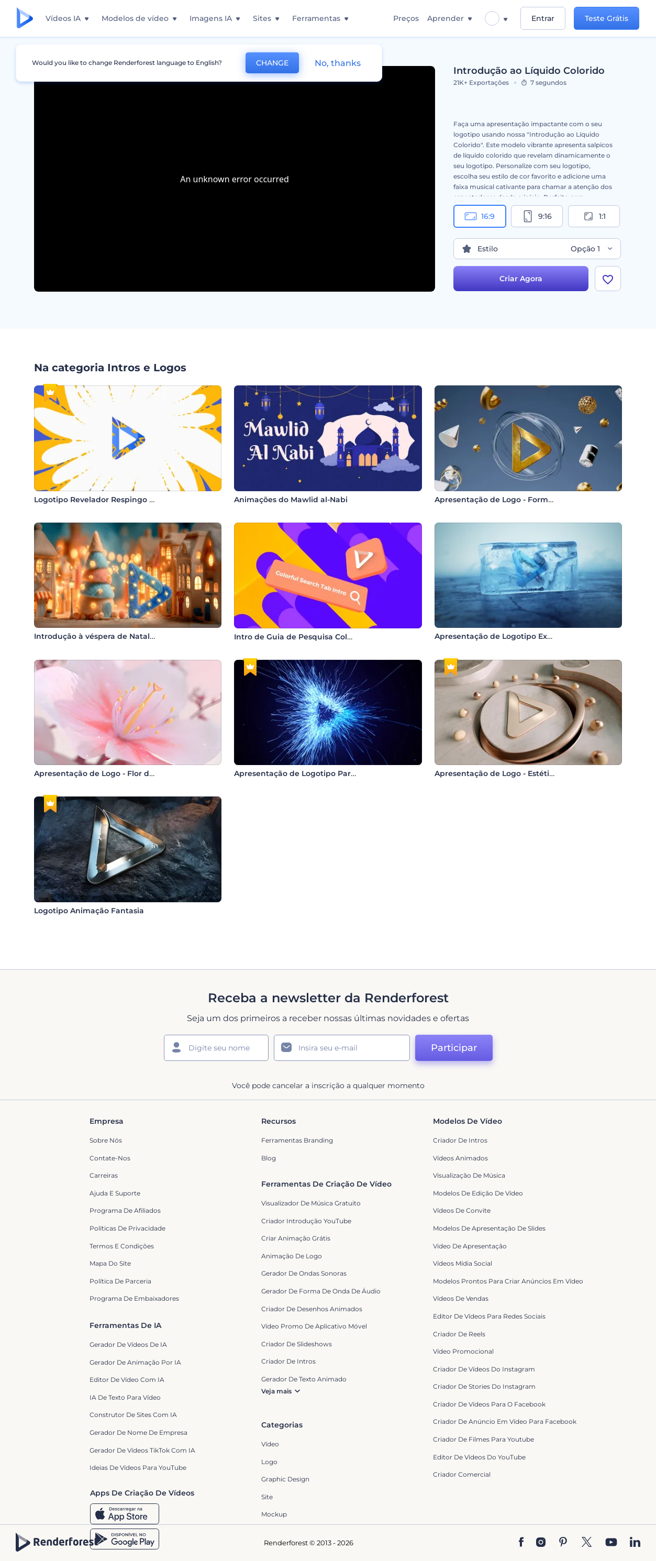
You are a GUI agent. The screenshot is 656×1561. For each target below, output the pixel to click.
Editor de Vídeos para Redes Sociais (489, 1316)
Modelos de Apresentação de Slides (489, 1228)
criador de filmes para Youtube (483, 1439)
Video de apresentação (470, 1246)
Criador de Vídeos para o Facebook (489, 1404)
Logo (269, 1462)
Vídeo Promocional (463, 1351)
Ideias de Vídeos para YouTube (138, 1467)
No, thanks (338, 63)
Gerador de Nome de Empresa (138, 1432)
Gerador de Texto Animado (304, 1379)
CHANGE (272, 63)
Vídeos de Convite (462, 1210)
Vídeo (270, 1444)
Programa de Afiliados (125, 1210)
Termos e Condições (122, 1246)
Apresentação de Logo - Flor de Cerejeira (112, 773)
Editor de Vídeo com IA (127, 1379)
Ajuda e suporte (115, 1193)
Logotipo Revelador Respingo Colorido (107, 499)
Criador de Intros (460, 1140)
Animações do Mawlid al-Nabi (291, 499)
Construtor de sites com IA (133, 1415)
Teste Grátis (606, 18)
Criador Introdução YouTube (306, 1221)
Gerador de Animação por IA (135, 1362)
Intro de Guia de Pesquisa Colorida (300, 636)
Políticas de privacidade (127, 1228)
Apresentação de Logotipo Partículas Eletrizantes (328, 773)
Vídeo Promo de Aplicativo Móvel (314, 1326)
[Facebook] (521, 1542)
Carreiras (104, 1175)
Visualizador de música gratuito (311, 1203)
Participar (454, 1048)
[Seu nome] (216, 1048)
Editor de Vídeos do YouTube (479, 1457)
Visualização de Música (469, 1175)
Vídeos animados (460, 1158)
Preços (406, 18)
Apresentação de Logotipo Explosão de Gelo (519, 636)
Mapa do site (110, 1263)
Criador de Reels (459, 1334)
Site (267, 1497)
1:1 (594, 216)
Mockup (274, 1514)
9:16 (536, 216)
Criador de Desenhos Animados (311, 1309)
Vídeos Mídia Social (462, 1263)
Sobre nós (106, 1140)
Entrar (542, 18)
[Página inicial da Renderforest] (25, 18)
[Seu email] (342, 1048)
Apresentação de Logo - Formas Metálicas (515, 499)
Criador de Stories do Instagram (484, 1386)
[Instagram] (541, 1542)
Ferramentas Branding (297, 1140)
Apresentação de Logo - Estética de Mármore (521, 773)
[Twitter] (587, 1542)
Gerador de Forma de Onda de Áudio (321, 1291)
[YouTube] (611, 1542)
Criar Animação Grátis (295, 1238)
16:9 (479, 216)
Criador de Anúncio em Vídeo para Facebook (504, 1421)
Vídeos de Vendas (460, 1298)
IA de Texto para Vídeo (125, 1397)
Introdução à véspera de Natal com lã (105, 636)
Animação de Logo (291, 1256)
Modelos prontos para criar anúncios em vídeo (508, 1281)
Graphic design (285, 1479)
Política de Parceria (120, 1281)
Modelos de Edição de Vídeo (478, 1193)
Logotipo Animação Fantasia (89, 910)
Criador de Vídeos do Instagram (484, 1369)
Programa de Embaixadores (134, 1298)
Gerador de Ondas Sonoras (304, 1273)
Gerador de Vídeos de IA (128, 1344)
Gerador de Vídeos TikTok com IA (142, 1450)
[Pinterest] (563, 1542)
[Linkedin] (635, 1542)
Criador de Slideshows (296, 1344)
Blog (268, 1158)
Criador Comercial (462, 1474)
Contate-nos (110, 1158)
